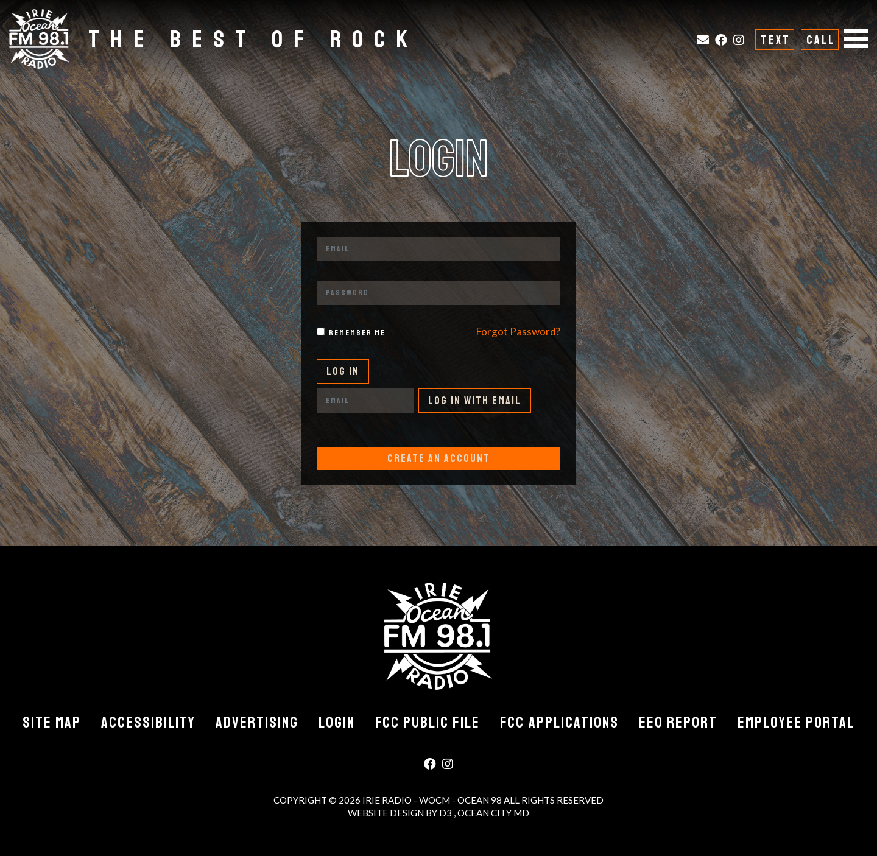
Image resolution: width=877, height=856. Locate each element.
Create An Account (438, 458)
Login (337, 722)
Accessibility (148, 722)
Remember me (357, 333)
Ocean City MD (493, 812)
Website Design (387, 812)
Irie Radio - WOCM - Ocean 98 (432, 800)
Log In (342, 371)
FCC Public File (427, 722)
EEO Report (678, 722)
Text (776, 39)
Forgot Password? (518, 331)
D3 (446, 812)
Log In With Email (474, 400)
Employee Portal (796, 722)
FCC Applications (559, 722)
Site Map (52, 722)
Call (820, 39)
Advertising (257, 722)
